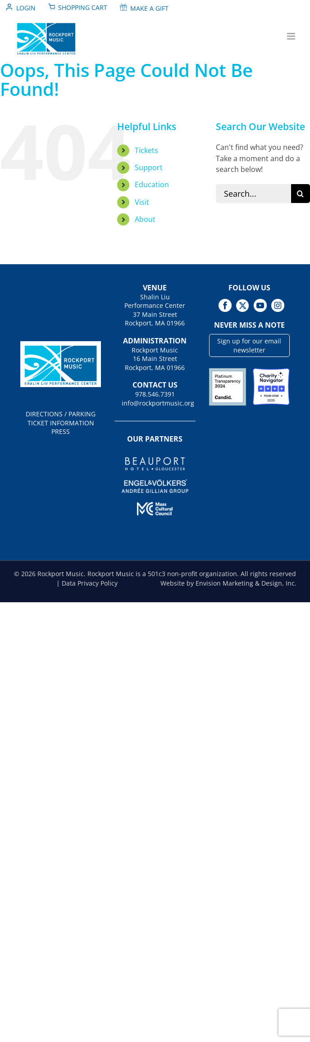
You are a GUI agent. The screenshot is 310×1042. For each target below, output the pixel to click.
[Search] (300, 193)
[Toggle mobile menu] (291, 36)
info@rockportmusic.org (155, 403)
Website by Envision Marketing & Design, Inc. (228, 583)
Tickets (146, 150)
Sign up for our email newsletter (249, 345)
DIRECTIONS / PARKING (61, 414)
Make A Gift (149, 8)
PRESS (60, 431)
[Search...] (253, 193)
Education (152, 184)
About (145, 219)
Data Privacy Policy (90, 583)
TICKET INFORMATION (60, 423)
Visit (142, 202)
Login (26, 8)
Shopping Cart (82, 7)
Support (149, 167)
